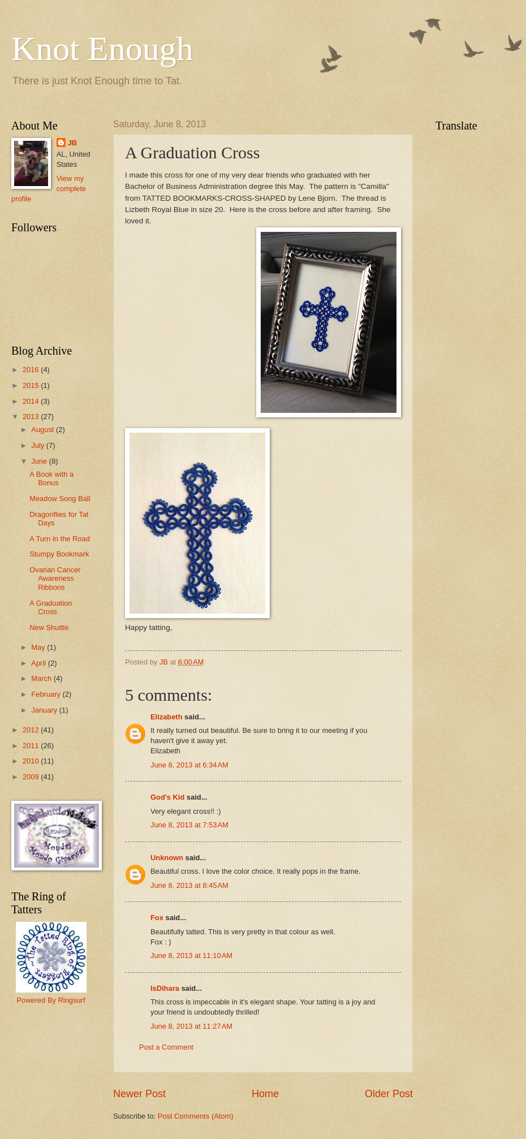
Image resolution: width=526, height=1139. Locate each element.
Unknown (166, 857)
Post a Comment (166, 1047)
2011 (32, 745)
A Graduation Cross (50, 607)
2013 (32, 416)
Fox (156, 917)
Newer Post (139, 1093)
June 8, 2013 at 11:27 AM (191, 1026)
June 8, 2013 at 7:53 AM (189, 825)
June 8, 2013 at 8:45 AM (189, 885)
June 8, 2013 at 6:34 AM (189, 765)
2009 (32, 777)
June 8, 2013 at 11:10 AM (191, 955)
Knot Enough (102, 48)
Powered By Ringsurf (51, 1000)
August (43, 429)
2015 (32, 385)
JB (72, 143)
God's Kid (167, 797)
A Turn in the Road (59, 538)
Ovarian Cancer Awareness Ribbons (54, 579)
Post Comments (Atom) (196, 1116)
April (39, 663)
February (46, 694)
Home (265, 1093)
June (40, 461)
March (42, 678)
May (39, 647)
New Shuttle (48, 627)
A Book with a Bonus (51, 478)
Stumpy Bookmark (59, 554)
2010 (32, 761)
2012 (32, 730)
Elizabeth (166, 717)
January (45, 710)
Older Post (389, 1093)
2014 (32, 401)
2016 (32, 369)
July (38, 445)
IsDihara (164, 988)
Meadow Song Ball (59, 498)
